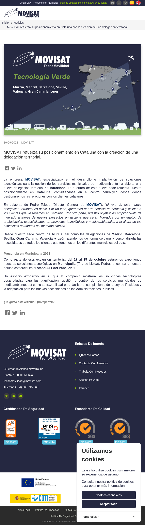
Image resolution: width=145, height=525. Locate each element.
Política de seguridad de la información (72, 516)
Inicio (5, 22)
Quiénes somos (89, 355)
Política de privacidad (47, 510)
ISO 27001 (10, 442)
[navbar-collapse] (133, 12)
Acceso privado (89, 379)
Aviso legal (24, 510)
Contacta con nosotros (94, 363)
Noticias (19, 22)
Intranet (83, 388)
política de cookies (120, 481)
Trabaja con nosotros (93, 371)
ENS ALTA (49, 442)
